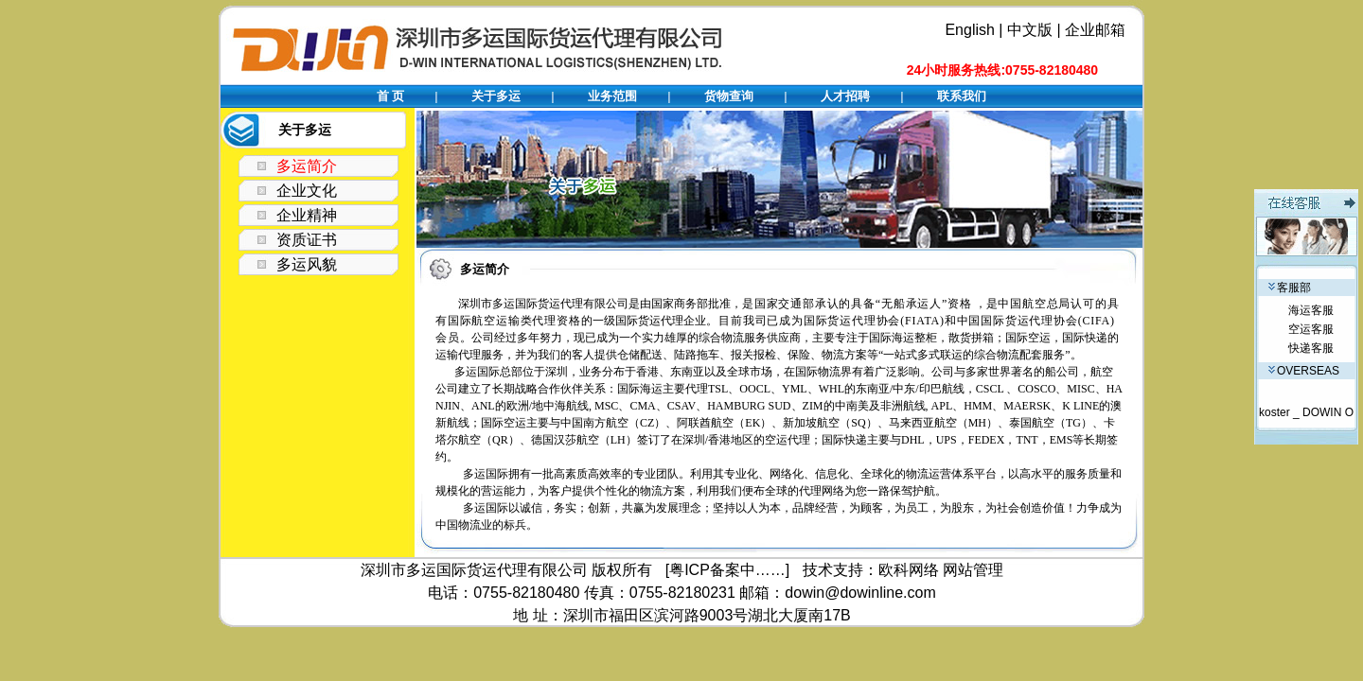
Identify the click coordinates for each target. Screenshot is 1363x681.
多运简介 (306, 166)
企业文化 (306, 191)
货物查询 (728, 96)
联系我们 (961, 96)
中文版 (1030, 30)
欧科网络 (908, 570)
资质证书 (306, 240)
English (969, 30)
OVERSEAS (1303, 370)
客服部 (1289, 287)
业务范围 (612, 96)
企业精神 (306, 215)
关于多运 (496, 96)
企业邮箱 (1095, 30)
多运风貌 (306, 264)
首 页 (391, 96)
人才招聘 (845, 96)
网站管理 (973, 570)
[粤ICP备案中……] (727, 570)
